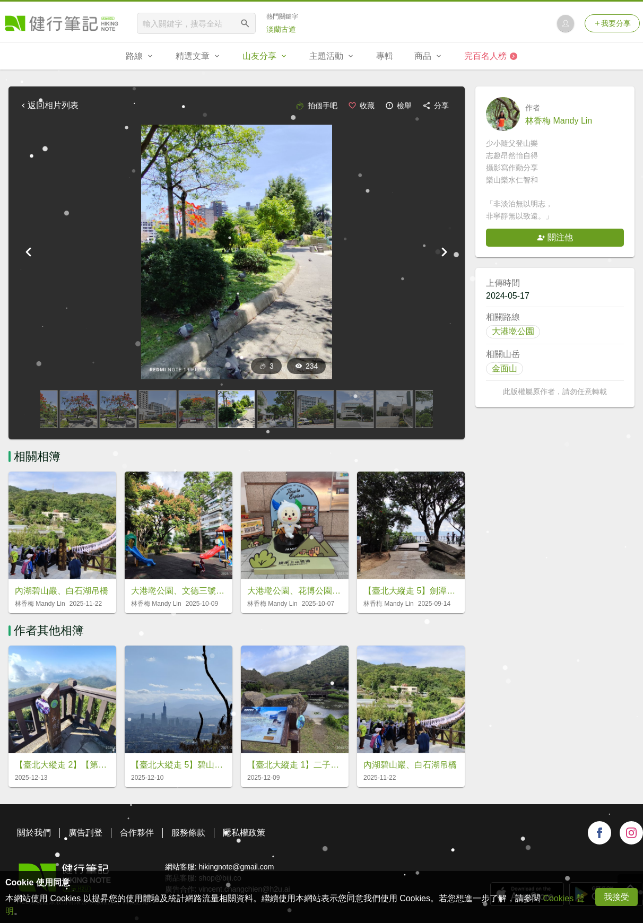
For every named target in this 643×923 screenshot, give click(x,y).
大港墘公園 (513, 331)
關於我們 (34, 832)
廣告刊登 (85, 832)
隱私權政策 (244, 832)
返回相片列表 (49, 105)
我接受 (616, 896)
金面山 (504, 368)
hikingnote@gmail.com (236, 867)
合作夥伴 (137, 832)
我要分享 (612, 23)
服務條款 (188, 832)
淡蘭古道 (281, 29)
